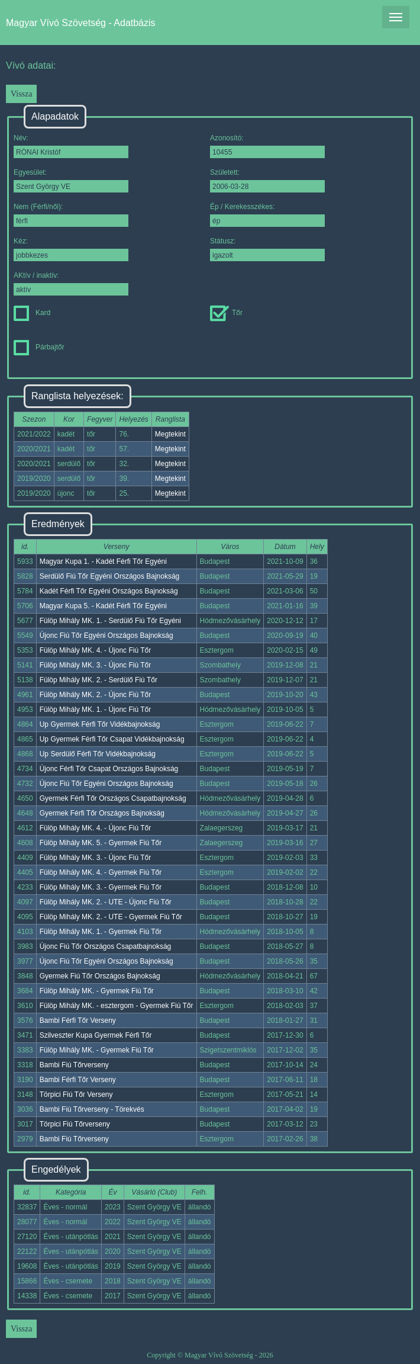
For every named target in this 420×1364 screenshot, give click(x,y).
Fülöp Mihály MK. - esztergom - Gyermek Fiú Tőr (116, 1006)
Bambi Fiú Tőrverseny (74, 1065)
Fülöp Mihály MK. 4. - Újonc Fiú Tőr (95, 650)
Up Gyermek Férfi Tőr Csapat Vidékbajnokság (112, 739)
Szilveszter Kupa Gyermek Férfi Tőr (96, 1035)
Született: (267, 180)
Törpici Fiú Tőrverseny (75, 1124)
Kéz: (71, 249)
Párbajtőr (39, 347)
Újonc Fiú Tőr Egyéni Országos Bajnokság (106, 635)
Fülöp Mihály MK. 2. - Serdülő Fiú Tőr (98, 680)
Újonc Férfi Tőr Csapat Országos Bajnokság (109, 769)
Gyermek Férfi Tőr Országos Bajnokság (102, 813)
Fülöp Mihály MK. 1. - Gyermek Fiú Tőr (101, 931)
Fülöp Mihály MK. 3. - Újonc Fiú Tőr (95, 665)
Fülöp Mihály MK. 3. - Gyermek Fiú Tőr (101, 887)
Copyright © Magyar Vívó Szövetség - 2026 (210, 1355)
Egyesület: (71, 180)
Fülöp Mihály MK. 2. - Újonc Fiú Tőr (95, 695)
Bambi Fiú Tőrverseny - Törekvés (92, 1109)
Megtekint (170, 434)
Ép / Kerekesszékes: (267, 215)
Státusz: (267, 249)
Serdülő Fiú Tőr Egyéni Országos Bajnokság (110, 576)
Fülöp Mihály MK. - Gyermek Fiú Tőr (97, 991)
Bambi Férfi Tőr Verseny (78, 1020)
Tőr (226, 313)
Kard (32, 313)
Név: (71, 146)
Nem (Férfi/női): (71, 215)
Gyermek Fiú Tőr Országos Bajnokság (100, 976)
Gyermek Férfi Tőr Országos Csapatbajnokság (113, 798)
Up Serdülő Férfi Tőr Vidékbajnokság (98, 754)
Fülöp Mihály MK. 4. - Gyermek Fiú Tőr (101, 872)
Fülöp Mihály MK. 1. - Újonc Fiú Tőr (95, 709)
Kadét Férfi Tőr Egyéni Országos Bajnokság (109, 591)
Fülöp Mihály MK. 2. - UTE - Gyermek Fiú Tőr (111, 917)
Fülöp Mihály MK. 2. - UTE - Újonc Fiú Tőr (106, 902)
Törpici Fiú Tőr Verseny (76, 1094)
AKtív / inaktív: (71, 283)
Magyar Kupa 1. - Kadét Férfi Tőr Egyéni (103, 561)
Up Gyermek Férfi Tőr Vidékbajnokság (100, 724)
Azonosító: (267, 146)
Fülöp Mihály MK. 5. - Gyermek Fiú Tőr (101, 843)
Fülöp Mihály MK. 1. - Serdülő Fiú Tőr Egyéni (110, 621)
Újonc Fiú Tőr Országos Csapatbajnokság (106, 946)
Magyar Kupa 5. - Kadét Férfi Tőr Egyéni (103, 606)
